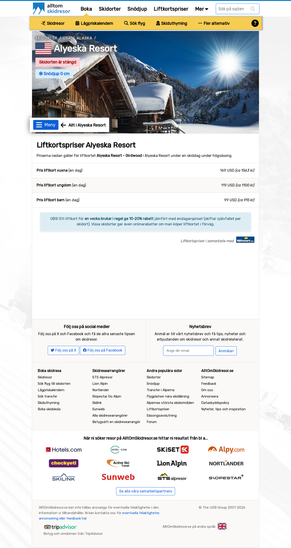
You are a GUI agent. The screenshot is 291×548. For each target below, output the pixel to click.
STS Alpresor (102, 377)
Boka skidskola (49, 409)
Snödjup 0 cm (54, 73)
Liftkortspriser (171, 9)
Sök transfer (47, 396)
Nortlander (100, 390)
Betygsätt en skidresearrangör (116, 422)
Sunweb (98, 409)
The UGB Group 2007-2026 (224, 507)
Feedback (208, 384)
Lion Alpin (100, 384)
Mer (201, 9)
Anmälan (226, 351)
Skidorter (110, 9)
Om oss (207, 390)
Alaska (84, 38)
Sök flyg (134, 23)
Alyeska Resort (85, 48)
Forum (152, 422)
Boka (86, 9)
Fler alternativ (214, 23)
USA (67, 38)
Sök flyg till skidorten (54, 384)
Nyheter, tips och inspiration (223, 409)
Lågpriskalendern (94, 23)
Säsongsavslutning (162, 415)
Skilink (97, 403)
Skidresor (52, 23)
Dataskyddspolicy (215, 403)
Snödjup (137, 9)
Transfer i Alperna (160, 390)
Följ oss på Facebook (102, 350)
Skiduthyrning (171, 23)
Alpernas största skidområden (170, 403)
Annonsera (209, 396)
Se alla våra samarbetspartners (145, 491)
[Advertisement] (145, 285)
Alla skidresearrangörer (110, 415)
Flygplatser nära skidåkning (168, 396)
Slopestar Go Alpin (106, 396)
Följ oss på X (63, 350)
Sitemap (207, 377)
